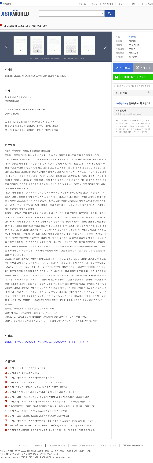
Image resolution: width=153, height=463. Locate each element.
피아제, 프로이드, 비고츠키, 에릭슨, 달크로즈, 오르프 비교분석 (37, 387)
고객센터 (149, 3)
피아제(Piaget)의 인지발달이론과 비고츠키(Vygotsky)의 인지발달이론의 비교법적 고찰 (48, 396)
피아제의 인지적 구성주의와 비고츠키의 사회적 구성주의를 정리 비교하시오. (44, 391)
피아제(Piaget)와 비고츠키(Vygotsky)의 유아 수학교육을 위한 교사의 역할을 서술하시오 (49, 401)
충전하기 (122, 3)
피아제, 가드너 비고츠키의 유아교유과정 (27, 368)
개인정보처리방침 (57, 445)
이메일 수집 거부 (109, 445)
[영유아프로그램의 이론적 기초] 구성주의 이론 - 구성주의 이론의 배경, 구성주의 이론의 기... (52, 406)
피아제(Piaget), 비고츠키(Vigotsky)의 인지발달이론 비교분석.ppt (38, 415)
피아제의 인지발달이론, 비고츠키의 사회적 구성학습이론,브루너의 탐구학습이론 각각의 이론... (52, 430)
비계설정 (73, 341)
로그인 (95, 3)
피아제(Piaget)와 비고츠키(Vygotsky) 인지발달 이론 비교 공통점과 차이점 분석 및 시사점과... (52, 420)
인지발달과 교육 (32, 341)
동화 (82, 341)
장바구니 (136, 3)
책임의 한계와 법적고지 (83, 445)
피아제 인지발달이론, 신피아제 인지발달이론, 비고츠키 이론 (36, 382)
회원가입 (82, 3)
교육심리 (47, 341)
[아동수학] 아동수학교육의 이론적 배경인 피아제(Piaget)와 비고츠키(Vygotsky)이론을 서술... (52, 425)
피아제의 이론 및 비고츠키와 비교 (23, 372)
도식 (89, 341)
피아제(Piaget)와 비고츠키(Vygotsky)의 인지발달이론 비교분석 (37, 411)
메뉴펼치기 (6, 3)
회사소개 (23, 445)
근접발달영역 (60, 341)
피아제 (8, 341)
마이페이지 (108, 3)
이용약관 (38, 445)
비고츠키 (18, 341)
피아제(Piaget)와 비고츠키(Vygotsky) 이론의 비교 (31, 377)
